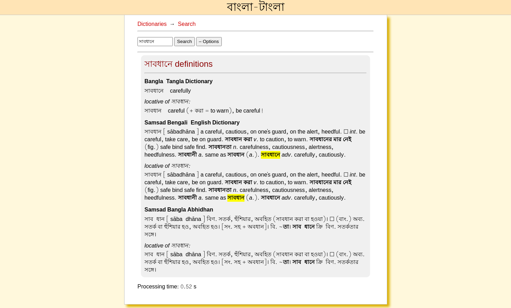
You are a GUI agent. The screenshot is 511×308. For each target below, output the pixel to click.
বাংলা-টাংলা (255, 7)
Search (187, 24)
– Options (209, 41)
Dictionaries (152, 24)
